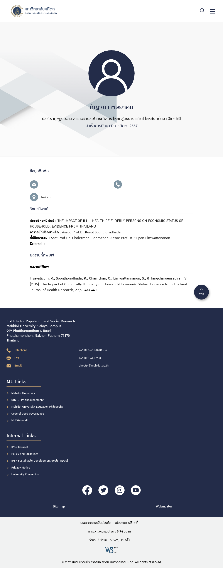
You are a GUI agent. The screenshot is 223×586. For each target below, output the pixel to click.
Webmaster (164, 506)
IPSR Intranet (19, 447)
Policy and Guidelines (25, 454)
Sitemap (59, 506)
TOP (201, 292)
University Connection (25, 474)
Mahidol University (23, 393)
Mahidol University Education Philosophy (37, 407)
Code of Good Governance (27, 414)
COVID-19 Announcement (27, 400)
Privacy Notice (20, 467)
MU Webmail (19, 420)
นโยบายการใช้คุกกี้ (126, 523)
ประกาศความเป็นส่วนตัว (95, 523)
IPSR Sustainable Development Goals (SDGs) (39, 461)
